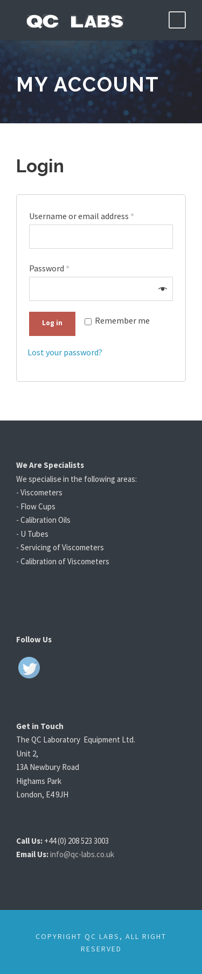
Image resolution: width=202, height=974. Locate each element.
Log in (52, 321)
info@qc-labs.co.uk (89, 852)
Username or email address (85, 215)
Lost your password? (67, 350)
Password (51, 266)
